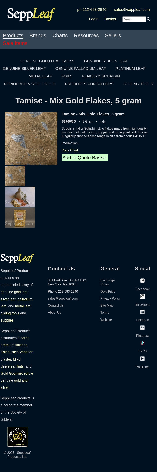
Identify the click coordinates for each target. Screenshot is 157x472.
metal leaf (22, 306)
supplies (7, 320)
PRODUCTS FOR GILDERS (89, 84)
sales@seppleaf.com (132, 9)
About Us (54, 312)
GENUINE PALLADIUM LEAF (80, 68)
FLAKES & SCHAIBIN (101, 76)
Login (93, 19)
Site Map (106, 305)
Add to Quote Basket (84, 157)
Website (106, 320)
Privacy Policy (110, 298)
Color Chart (70, 150)
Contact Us (56, 305)
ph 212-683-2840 (91, 9)
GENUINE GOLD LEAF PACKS (47, 61)
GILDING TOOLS (138, 84)
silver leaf (8, 299)
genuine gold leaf (14, 292)
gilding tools (10, 313)
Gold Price (107, 291)
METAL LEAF (40, 76)
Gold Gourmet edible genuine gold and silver (17, 380)
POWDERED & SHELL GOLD (29, 84)
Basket (110, 19)
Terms (104, 312)
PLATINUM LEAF (131, 68)
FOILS (66, 76)
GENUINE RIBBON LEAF (106, 61)
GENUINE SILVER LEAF (24, 68)
